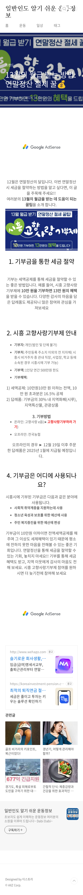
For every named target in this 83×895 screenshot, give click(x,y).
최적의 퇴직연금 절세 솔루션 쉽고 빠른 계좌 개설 (28, 690)
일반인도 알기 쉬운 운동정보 (40, 9)
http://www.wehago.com (28, 652)
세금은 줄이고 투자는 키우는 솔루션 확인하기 (28, 699)
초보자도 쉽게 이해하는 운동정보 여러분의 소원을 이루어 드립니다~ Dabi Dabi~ (31, 818)
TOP (74, 880)
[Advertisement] (41, 146)
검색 (64, 9)
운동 (22, 25)
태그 (57, 25)
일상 (40, 25)
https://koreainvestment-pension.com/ (36, 684)
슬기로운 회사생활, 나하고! (26, 658)
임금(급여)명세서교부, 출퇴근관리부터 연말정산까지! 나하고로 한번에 (28, 667)
